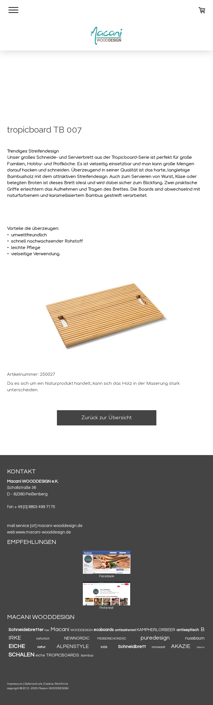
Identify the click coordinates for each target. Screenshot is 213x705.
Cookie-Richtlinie (56, 683)
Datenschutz (33, 683)
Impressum (15, 683)
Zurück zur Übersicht (106, 417)
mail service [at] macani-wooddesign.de (45, 526)
